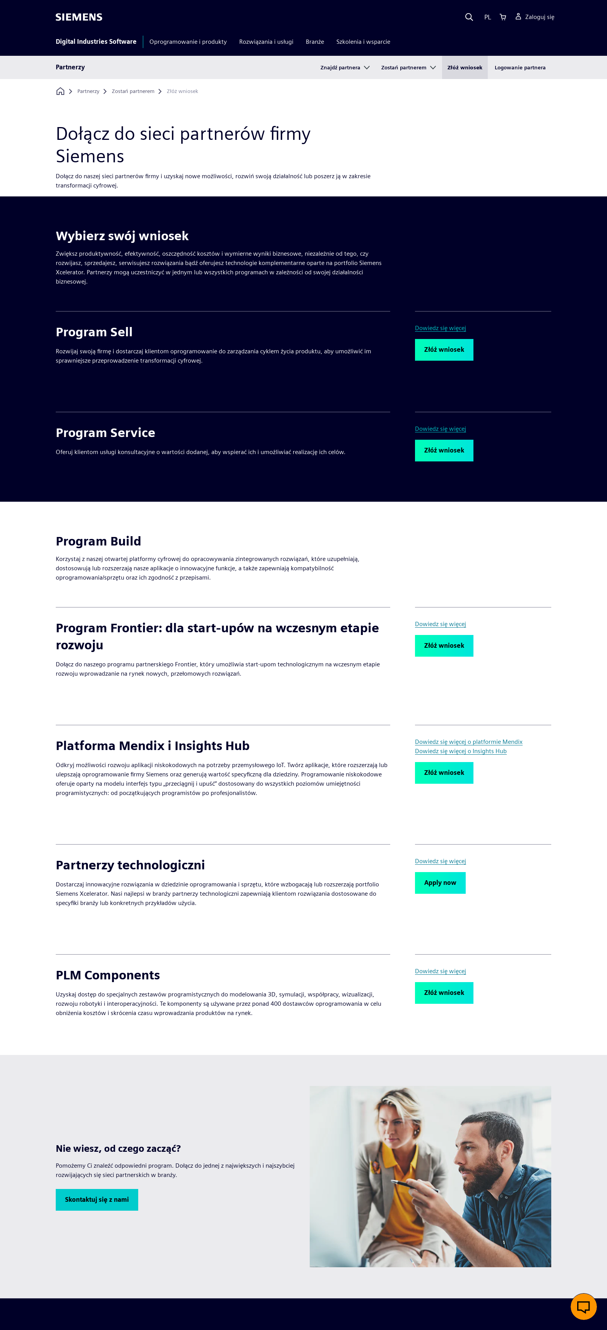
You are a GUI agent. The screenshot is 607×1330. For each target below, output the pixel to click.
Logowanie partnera (520, 67)
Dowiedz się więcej (440, 328)
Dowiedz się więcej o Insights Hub (461, 751)
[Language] (486, 17)
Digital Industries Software (96, 41)
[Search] (469, 17)
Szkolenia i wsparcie (363, 41)
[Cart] (503, 17)
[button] (444, 350)
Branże (315, 41)
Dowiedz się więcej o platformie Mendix (469, 741)
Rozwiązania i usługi (266, 41)
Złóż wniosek (465, 67)
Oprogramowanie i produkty (188, 41)
